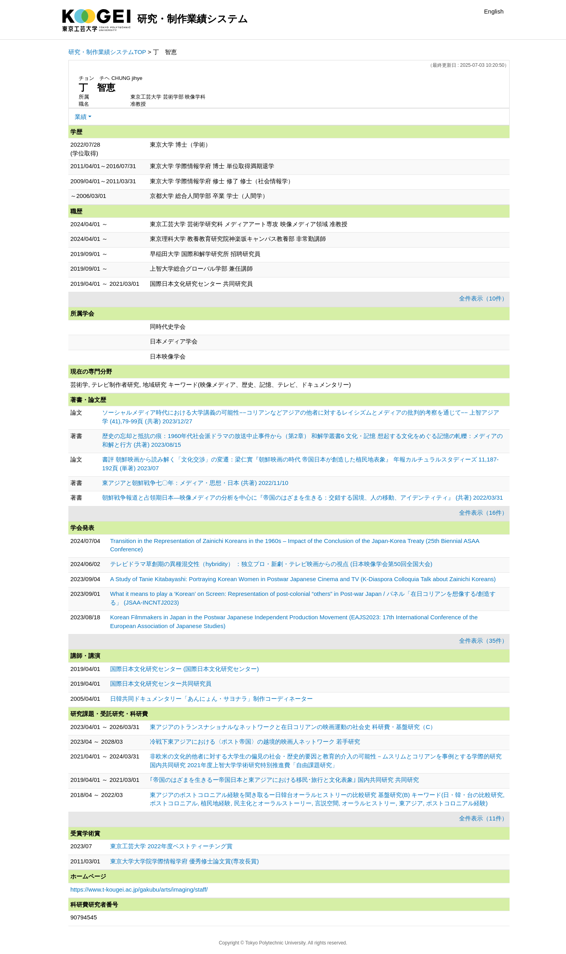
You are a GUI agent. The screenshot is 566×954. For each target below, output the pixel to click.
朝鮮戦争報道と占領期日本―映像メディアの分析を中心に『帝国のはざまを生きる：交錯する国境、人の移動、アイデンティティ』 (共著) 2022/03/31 (302, 497)
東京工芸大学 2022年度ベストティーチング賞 (171, 846)
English (494, 11)
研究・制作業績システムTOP (107, 51)
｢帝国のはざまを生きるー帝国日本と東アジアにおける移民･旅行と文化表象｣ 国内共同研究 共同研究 (284, 779)
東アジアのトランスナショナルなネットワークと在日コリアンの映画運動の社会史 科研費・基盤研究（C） (293, 726)
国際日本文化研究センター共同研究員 (160, 683)
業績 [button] (81, 116)
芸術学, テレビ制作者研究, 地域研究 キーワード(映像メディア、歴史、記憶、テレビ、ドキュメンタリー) (210, 384)
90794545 (83, 917)
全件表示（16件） (483, 512)
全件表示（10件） (483, 298)
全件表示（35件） (483, 640)
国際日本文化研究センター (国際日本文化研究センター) (184, 668)
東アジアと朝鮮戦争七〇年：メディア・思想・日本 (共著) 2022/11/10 (195, 482)
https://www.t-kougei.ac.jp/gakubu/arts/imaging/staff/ (139, 889)
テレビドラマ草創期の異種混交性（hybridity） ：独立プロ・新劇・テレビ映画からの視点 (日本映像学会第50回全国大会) (271, 563)
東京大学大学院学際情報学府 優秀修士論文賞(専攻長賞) (184, 861)
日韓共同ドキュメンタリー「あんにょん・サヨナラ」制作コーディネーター (211, 698)
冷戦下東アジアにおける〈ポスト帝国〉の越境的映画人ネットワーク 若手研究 (255, 741)
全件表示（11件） (483, 818)
